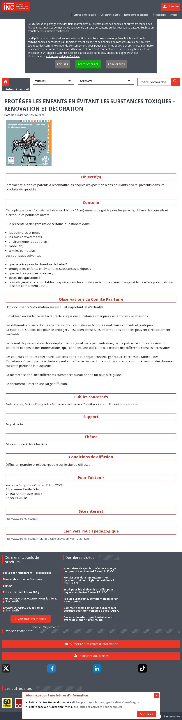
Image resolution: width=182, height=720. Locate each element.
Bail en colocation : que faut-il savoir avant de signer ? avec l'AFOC (88, 618)
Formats (86, 81)
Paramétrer (116, 64)
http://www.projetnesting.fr (22, 518)
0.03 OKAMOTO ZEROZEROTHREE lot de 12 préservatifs (30, 600)
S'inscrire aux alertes (94, 656)
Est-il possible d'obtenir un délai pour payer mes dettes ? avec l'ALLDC (88, 591)
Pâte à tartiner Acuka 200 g (21, 592)
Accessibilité (159, 14)
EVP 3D (7, 585)
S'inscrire (146, 714)
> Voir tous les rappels (30, 619)
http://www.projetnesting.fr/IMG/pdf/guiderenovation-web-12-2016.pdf (48, 538)
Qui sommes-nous (110, 14)
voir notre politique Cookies (63, 56)
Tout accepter (88, 64)
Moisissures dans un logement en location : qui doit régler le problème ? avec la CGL (89, 580)
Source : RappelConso (45, 627)
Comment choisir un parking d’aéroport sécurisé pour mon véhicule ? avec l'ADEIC (91, 609)
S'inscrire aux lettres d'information (94, 644)
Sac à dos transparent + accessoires (27, 572)
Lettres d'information (85, 14)
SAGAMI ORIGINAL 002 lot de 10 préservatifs (23, 609)
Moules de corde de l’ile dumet (23, 579)
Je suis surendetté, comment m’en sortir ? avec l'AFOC (91, 600)
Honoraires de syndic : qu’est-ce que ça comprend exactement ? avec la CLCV (90, 570)
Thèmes (40, 81)
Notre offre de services (136, 14)
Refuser (62, 64)
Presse (173, 14)
